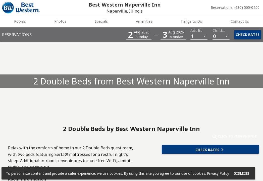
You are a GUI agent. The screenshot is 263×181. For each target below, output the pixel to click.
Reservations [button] (17, 34)
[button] (138, 34)
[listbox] (198, 36)
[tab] (20, 21)
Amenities (144, 21)
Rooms (20, 21)
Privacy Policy (218, 172)
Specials (101, 21)
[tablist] (131, 21)
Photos (60, 21)
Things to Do (191, 21)
